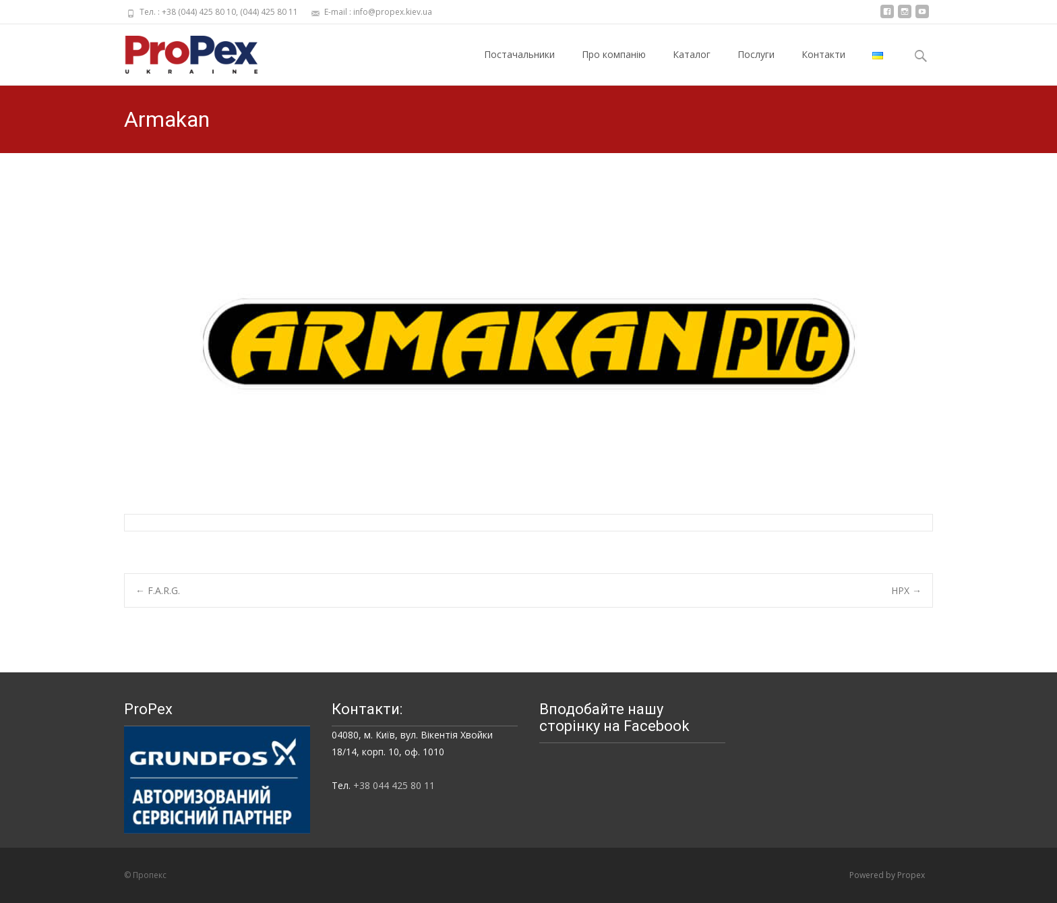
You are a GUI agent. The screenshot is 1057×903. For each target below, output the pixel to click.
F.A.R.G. (157, 590)
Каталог (692, 66)
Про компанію (614, 66)
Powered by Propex (887, 875)
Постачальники (519, 66)
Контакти (823, 66)
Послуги (756, 66)
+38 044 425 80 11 (394, 785)
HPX (906, 590)
